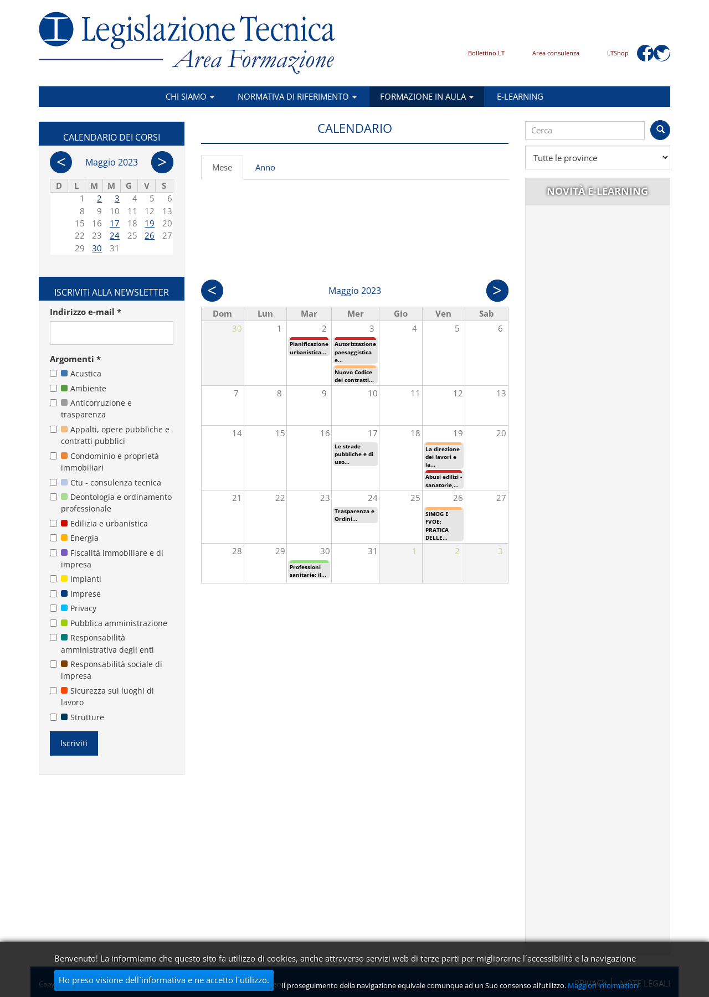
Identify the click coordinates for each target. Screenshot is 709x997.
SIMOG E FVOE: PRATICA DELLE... (437, 525)
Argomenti (75, 358)
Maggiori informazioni (604, 985)
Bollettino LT (486, 53)
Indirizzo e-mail (85, 311)
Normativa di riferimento (297, 96)
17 (115, 223)
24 (115, 235)
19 (150, 223)
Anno (265, 167)
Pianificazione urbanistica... (309, 347)
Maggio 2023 (111, 162)
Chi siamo (190, 96)
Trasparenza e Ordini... (354, 515)
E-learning (520, 96)
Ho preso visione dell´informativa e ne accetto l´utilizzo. (164, 979)
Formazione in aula (427, 96)
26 (150, 235)
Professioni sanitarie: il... (308, 570)
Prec (212, 291)
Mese (227, 170)
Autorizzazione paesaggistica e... (355, 352)
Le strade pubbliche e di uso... (354, 454)
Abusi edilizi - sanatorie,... (443, 480)
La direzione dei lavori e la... (442, 457)
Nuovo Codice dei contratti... (354, 376)
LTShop (618, 53)
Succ (497, 291)
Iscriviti (74, 742)
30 (97, 248)
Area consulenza (555, 53)
